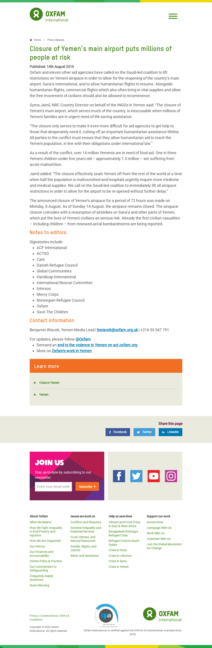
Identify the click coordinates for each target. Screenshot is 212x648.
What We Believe (41, 522)
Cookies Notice (49, 615)
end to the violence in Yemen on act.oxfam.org (97, 345)
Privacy (34, 615)
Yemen (43, 394)
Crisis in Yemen (49, 382)
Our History (37, 546)
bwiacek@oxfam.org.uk (117, 330)
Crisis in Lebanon (120, 555)
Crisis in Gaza (118, 550)
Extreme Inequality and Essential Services (85, 529)
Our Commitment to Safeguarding (43, 568)
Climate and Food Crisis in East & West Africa (124, 524)
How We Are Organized (45, 540)
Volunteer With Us (159, 539)
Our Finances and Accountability (41, 553)
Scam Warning (39, 585)
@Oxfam (83, 339)
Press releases (55, 40)
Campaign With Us (159, 528)
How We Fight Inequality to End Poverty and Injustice (46, 531)
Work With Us (156, 533)
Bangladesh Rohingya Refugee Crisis (123, 533)
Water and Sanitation (84, 555)
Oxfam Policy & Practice (46, 561)
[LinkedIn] (170, 432)
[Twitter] (144, 432)
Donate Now (155, 522)
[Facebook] (118, 432)
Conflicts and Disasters (85, 522)
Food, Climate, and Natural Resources (82, 539)
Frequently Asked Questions (41, 578)
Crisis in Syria (117, 561)
